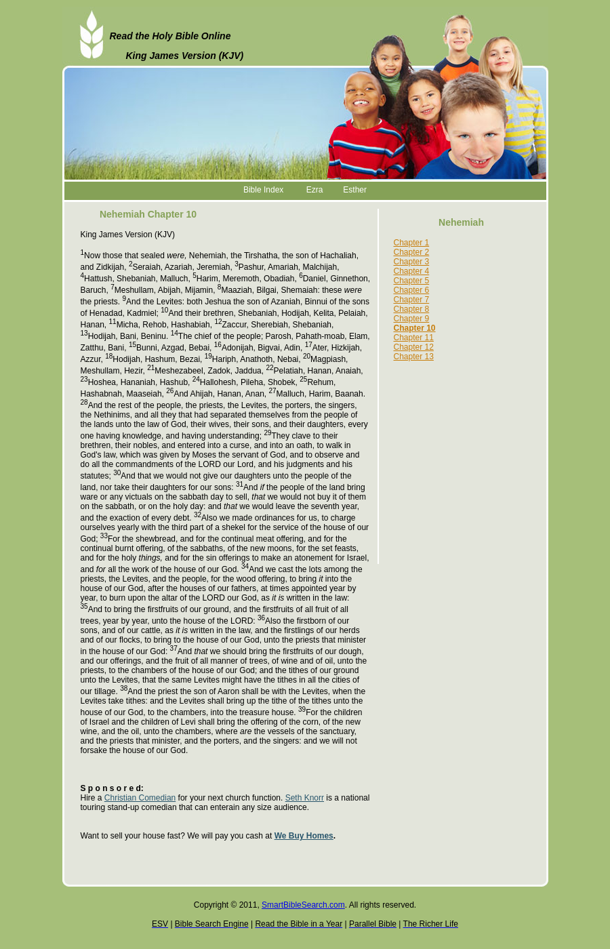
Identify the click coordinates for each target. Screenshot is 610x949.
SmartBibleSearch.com (303, 905)
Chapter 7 (412, 299)
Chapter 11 (414, 337)
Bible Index (263, 190)
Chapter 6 (412, 290)
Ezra (314, 190)
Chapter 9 (412, 318)
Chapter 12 (414, 347)
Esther (355, 190)
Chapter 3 (412, 261)
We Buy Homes (303, 836)
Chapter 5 (412, 280)
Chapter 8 (412, 309)
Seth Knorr (304, 798)
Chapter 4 (412, 271)
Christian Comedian (140, 798)
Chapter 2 (412, 252)
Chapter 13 (414, 356)
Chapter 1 (412, 242)
